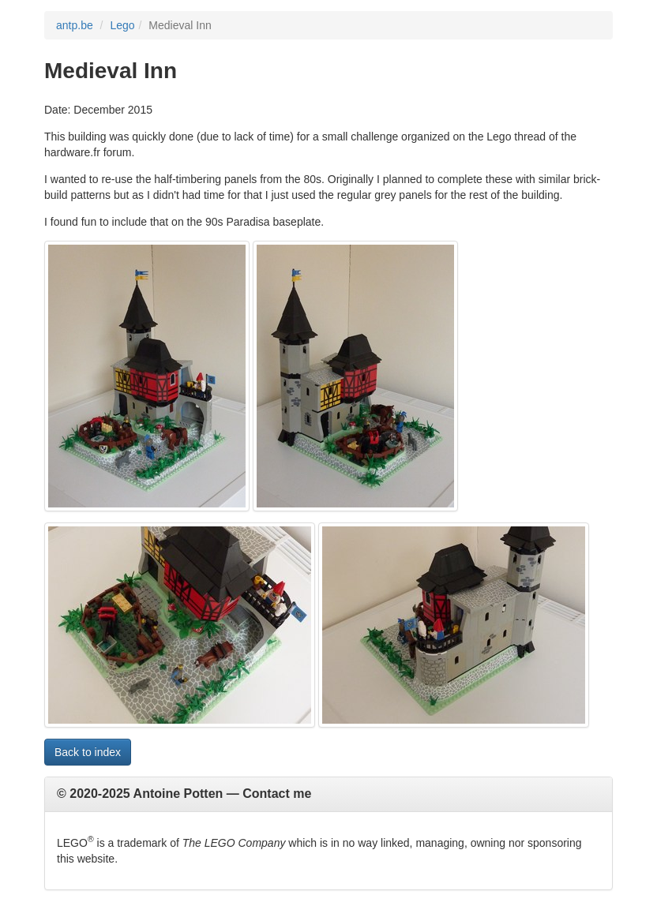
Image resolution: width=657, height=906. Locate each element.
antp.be (74, 25)
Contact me (276, 793)
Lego (122, 25)
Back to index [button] (87, 752)
